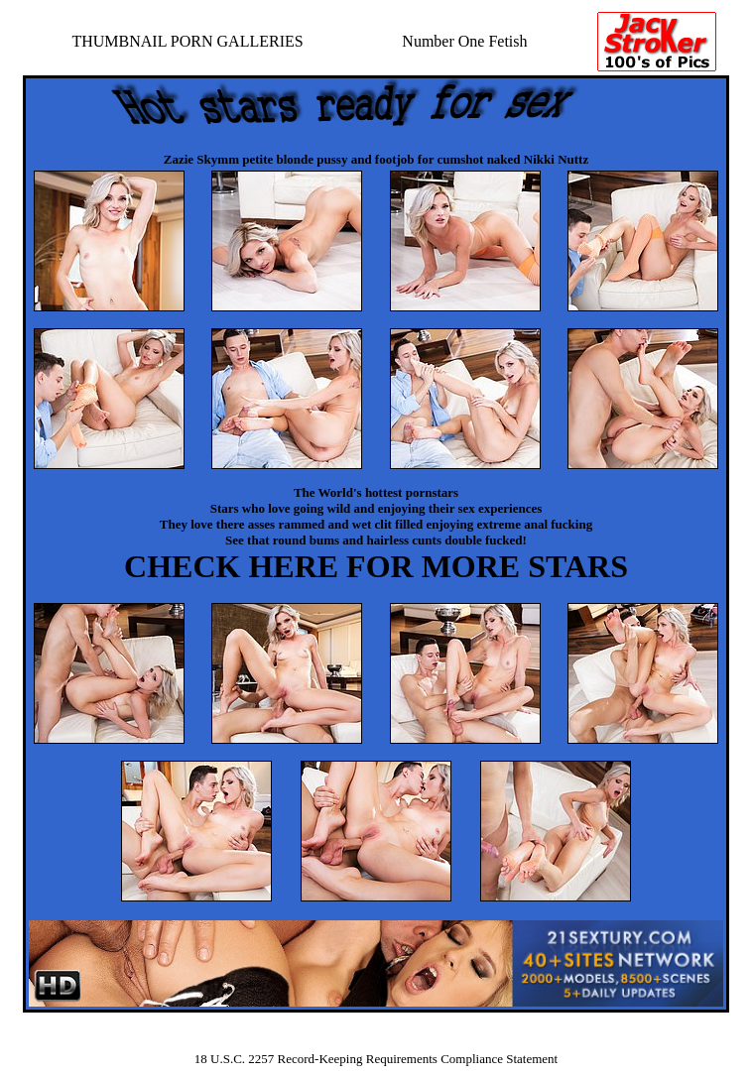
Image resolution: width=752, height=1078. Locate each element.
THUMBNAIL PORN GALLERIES (187, 41)
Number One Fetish (464, 41)
